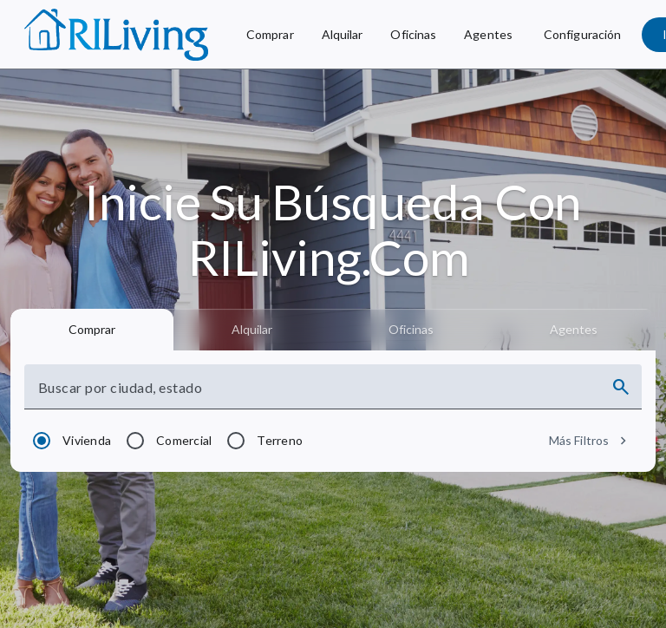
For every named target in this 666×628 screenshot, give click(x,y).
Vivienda (86, 440)
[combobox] (317, 393)
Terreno (280, 440)
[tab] (91, 329)
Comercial (184, 440)
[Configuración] (582, 34)
